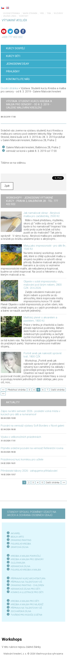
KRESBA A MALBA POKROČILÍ (26, 556)
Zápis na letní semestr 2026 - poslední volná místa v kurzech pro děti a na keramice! (30, 413)
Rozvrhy (58, 13)
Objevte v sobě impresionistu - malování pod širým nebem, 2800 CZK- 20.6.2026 (43, 285)
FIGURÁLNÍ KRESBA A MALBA (26, 569)
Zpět (6, 185)
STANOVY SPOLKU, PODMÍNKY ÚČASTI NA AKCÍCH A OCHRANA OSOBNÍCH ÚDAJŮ (31, 513)
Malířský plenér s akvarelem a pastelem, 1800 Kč (40, 319)
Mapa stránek (30, 13)
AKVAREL (15, 533)
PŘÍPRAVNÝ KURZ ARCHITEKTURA (28, 578)
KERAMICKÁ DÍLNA (20, 566)
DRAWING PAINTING (21, 540)
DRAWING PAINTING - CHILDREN (27, 585)
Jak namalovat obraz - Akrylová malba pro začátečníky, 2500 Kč (42, 214)
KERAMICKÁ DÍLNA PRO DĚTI (25, 588)
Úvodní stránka (11, 13)
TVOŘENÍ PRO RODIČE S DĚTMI (26, 614)
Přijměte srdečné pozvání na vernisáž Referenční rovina (32, 448)
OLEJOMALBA (18, 562)
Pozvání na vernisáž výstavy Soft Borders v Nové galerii (32, 425)
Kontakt (23, 16)
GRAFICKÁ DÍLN (19, 547)
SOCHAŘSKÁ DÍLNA (21, 611)
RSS (42, 13)
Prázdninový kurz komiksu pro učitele (22, 459)
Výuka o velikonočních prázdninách (21, 437)
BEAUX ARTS (17, 536)
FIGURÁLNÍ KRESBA (21, 543)
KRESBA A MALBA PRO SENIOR (26, 559)
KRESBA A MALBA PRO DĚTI (25, 601)
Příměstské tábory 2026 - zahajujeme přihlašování (29, 470)
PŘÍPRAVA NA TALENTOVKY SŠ (26, 607)
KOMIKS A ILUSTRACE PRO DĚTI (27, 592)
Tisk (49, 13)
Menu (57, 5)
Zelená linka (9, 16)
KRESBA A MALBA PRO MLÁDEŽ (27, 604)
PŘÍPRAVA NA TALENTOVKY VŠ (26, 582)
